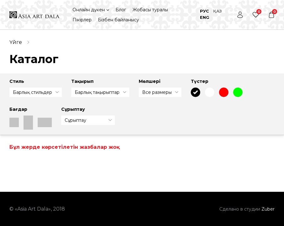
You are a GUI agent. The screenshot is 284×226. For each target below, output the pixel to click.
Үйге (15, 42)
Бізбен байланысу (118, 20)
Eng (204, 17)
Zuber (268, 209)
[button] (90, 10)
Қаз (217, 10)
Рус (204, 10)
